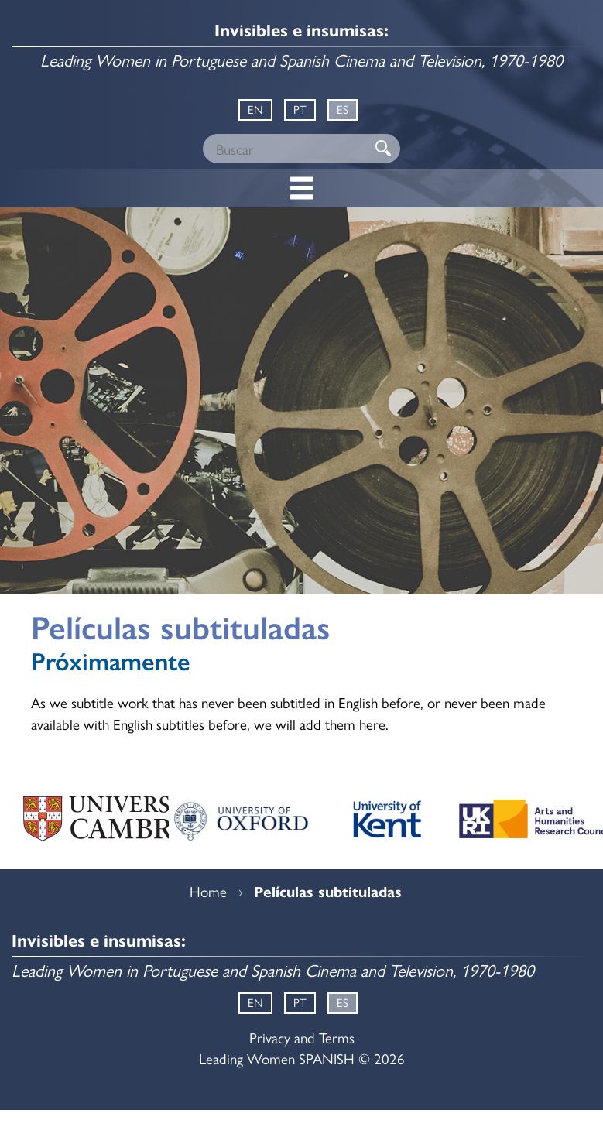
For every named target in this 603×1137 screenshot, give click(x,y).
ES (342, 109)
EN (255, 109)
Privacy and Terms (302, 1037)
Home (208, 891)
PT (300, 109)
